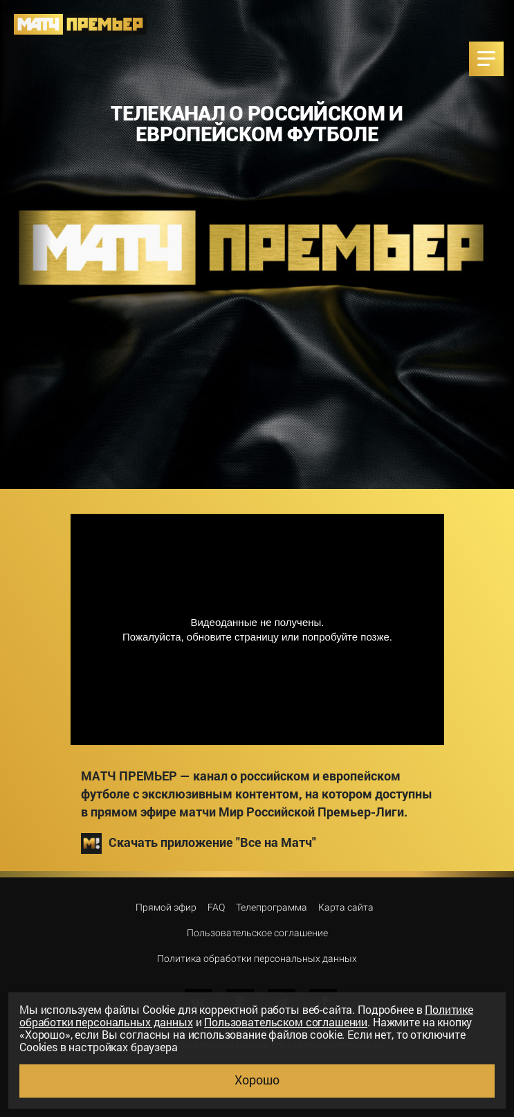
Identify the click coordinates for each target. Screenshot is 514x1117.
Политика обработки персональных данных (257, 958)
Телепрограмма (271, 907)
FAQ (216, 907)
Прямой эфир (166, 907)
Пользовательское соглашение (257, 932)
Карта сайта (346, 907)
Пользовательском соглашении (285, 1022)
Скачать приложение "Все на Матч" (198, 843)
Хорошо (257, 1079)
